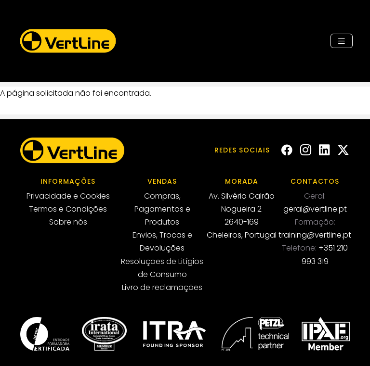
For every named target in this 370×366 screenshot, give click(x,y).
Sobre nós (68, 221)
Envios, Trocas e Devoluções (162, 241)
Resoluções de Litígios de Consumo (162, 268)
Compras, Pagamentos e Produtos (162, 208)
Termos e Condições (68, 209)
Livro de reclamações (162, 287)
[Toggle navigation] (341, 41)
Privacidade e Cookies (68, 196)
